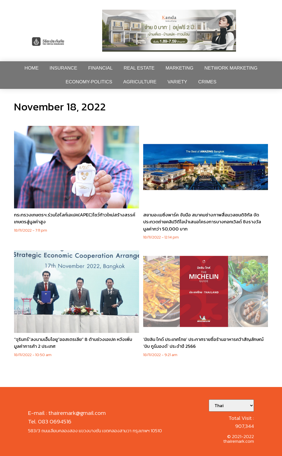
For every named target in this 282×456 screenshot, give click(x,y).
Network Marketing (230, 68)
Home (32, 68)
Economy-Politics (89, 81)
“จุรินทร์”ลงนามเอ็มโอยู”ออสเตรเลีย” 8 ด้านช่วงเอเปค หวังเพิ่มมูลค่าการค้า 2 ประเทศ (73, 343)
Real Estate (139, 68)
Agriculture (140, 81)
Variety (177, 81)
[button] (169, 31)
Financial (100, 68)
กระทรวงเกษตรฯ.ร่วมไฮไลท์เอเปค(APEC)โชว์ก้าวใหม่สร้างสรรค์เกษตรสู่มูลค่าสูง (74, 218)
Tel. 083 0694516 (49, 421)
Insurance (63, 68)
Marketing (179, 68)
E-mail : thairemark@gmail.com (67, 413)
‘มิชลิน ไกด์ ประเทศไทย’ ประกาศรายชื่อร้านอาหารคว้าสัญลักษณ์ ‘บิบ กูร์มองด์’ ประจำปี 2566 (203, 343)
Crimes (207, 81)
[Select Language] (231, 405)
